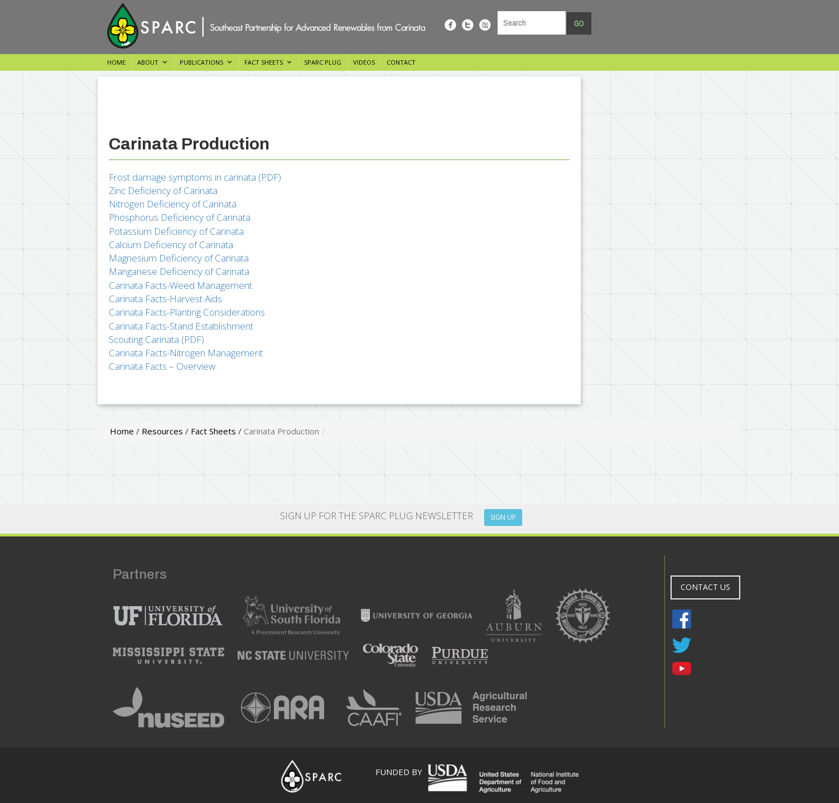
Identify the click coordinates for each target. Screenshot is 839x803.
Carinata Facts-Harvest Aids (165, 298)
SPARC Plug (322, 62)
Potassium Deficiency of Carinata (176, 231)
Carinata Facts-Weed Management (180, 285)
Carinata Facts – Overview (162, 366)
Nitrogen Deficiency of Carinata (173, 203)
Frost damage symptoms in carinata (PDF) (195, 177)
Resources (162, 431)
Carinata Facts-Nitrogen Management (186, 352)
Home (116, 62)
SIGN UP (503, 517)
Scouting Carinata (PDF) (156, 339)
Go (579, 23)
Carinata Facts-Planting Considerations (187, 312)
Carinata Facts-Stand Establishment (181, 326)
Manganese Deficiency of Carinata (179, 271)
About (147, 62)
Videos (364, 62)
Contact (401, 62)
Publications (201, 62)
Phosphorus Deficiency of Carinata (179, 217)
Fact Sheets (263, 62)
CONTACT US (705, 587)
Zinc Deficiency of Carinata (163, 190)
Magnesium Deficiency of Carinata (179, 257)
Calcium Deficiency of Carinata (171, 244)
